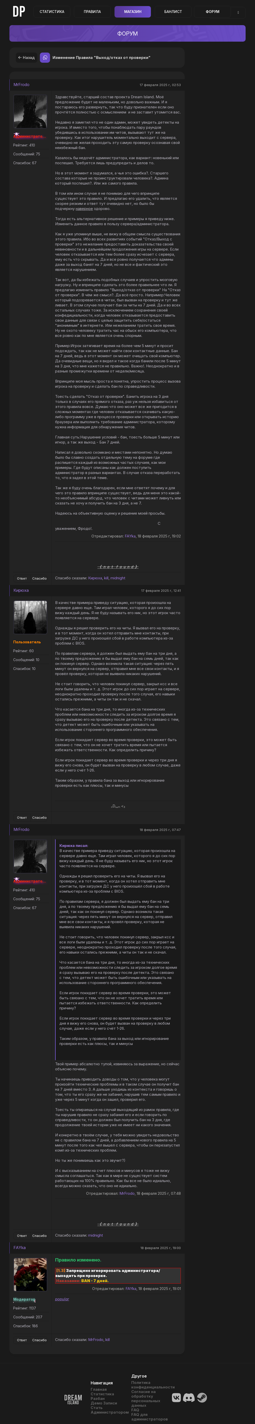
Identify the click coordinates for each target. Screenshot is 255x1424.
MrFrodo (21, 84)
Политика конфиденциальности (147, 1384)
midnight (117, 578)
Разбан (98, 1398)
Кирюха (95, 578)
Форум (212, 11)
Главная (99, 1389)
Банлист (173, 11)
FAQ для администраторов (147, 1416)
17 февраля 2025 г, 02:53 (160, 85)
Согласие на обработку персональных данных (145, 1398)
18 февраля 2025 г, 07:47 (160, 830)
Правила (92, 11)
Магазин (132, 11)
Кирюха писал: (73, 845)
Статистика (52, 11)
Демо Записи (104, 1403)
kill (106, 578)
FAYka (130, 536)
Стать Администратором (107, 1410)
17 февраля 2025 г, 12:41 (161, 590)
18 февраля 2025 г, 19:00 (160, 1248)
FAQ (135, 1410)
